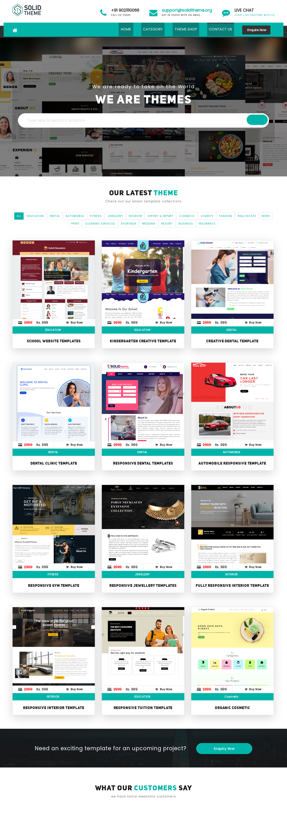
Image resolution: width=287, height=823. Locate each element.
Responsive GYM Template (53, 585)
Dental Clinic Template (53, 463)
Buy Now (77, 322)
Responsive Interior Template (53, 707)
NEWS (266, 216)
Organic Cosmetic (232, 707)
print (75, 223)
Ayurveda (128, 223)
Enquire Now (256, 30)
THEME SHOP (183, 29)
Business (185, 223)
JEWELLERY (115, 216)
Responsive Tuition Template (143, 707)
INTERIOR (135, 216)
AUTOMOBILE (75, 216)
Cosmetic (187, 216)
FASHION (225, 216)
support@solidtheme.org (187, 10)
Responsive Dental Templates (143, 463)
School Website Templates (54, 341)
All (19, 216)
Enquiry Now (224, 748)
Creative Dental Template (232, 341)
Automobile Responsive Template (232, 463)
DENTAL (55, 216)
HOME (119, 29)
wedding (149, 223)
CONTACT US (219, 29)
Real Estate (247, 216)
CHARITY (207, 216)
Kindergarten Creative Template (143, 341)
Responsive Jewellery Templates (143, 585)
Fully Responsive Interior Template (232, 585)
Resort (167, 223)
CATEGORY (148, 29)
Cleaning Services (100, 223)
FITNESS (96, 216)
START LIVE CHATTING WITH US (255, 12)
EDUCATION (35, 216)
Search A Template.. (235, 120)
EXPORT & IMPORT (161, 216)
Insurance (207, 223)
